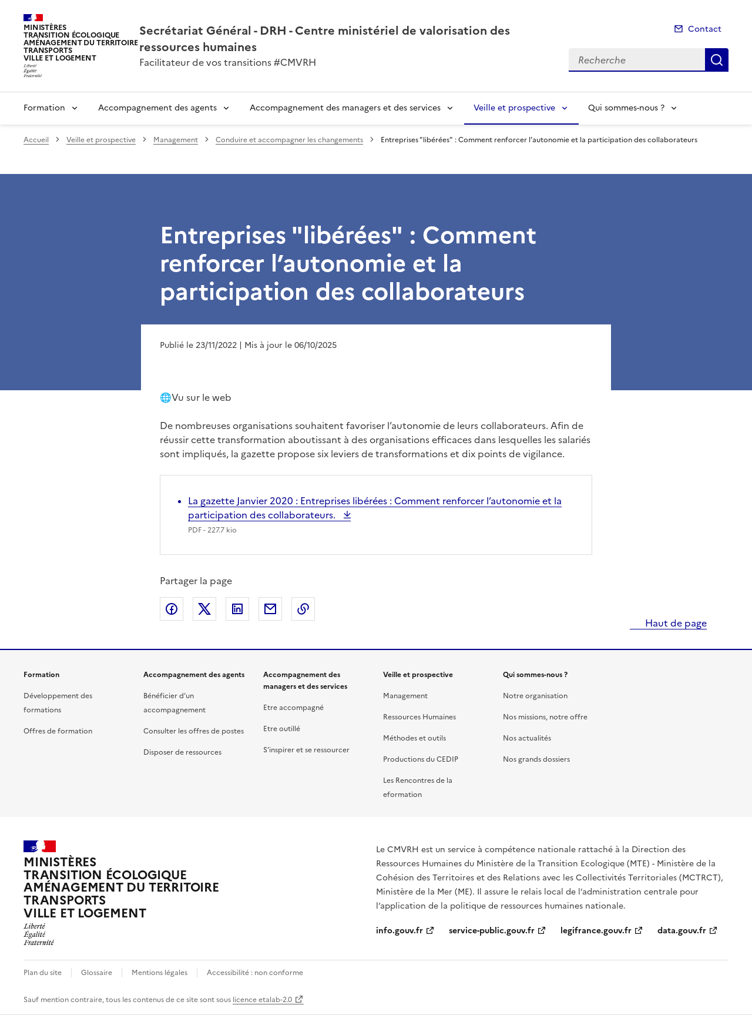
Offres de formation (58, 731)
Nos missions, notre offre (545, 717)
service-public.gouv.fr (492, 930)
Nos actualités (527, 738)
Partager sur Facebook (171, 609)
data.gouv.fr (681, 930)
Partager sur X (204, 609)
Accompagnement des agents (157, 108)
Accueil (36, 140)
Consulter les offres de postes (193, 731)
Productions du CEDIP (420, 759)
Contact (704, 29)
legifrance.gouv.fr (596, 930)
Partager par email (270, 609)
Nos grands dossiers (536, 759)
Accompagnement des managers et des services (345, 108)
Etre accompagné (293, 707)
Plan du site (43, 972)
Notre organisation (535, 696)
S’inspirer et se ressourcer (306, 750)
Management (175, 140)
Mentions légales (159, 972)
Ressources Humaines (419, 717)
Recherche (716, 60)
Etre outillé (281, 728)
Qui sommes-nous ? (626, 108)
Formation (44, 108)
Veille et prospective (514, 108)
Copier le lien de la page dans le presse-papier (303, 609)
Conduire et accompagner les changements (289, 140)
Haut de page (675, 623)
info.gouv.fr (399, 930)
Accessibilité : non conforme (255, 972)
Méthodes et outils (414, 738)
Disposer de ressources (182, 752)
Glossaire (96, 972)
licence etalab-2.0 (262, 999)
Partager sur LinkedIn (237, 609)
